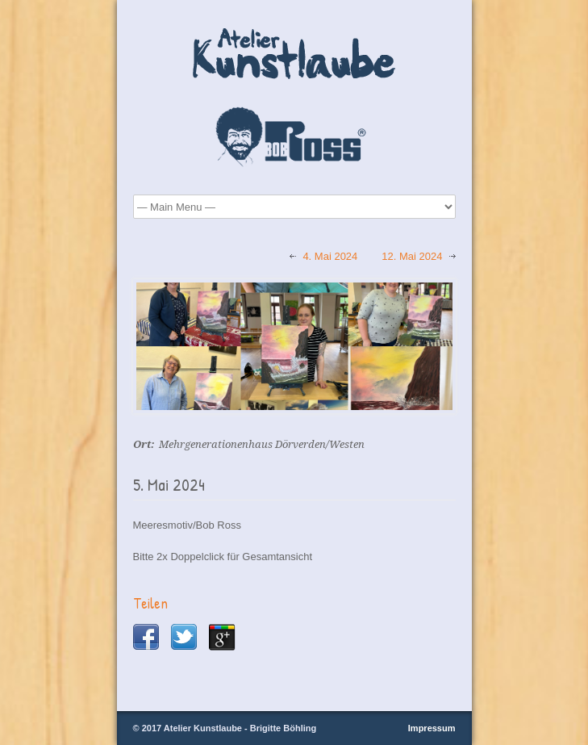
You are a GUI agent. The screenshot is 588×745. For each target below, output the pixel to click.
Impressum (432, 728)
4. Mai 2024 (329, 256)
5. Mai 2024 (169, 484)
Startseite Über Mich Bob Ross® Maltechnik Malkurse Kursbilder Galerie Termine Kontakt (294, 207)
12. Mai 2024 (412, 256)
